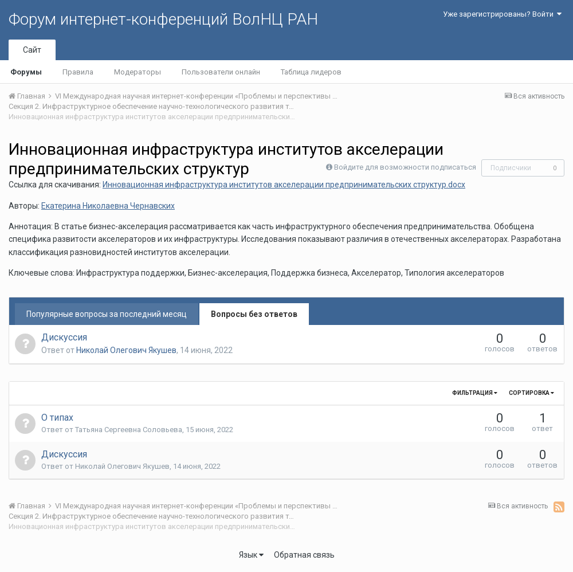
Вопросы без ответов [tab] (254, 314)
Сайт (32, 49)
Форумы (26, 72)
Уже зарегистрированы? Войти (502, 14)
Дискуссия (64, 337)
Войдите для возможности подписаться (405, 167)
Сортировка (531, 393)
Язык (251, 554)
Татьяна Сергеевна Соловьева (128, 429)
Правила (77, 72)
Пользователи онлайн (221, 72)
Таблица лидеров (311, 72)
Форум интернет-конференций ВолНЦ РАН (163, 19)
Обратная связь (304, 554)
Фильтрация (474, 393)
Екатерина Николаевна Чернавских (108, 205)
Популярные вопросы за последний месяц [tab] (106, 314)
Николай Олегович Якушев (126, 350)
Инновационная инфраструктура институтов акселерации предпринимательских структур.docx (284, 184)
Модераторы (137, 72)
